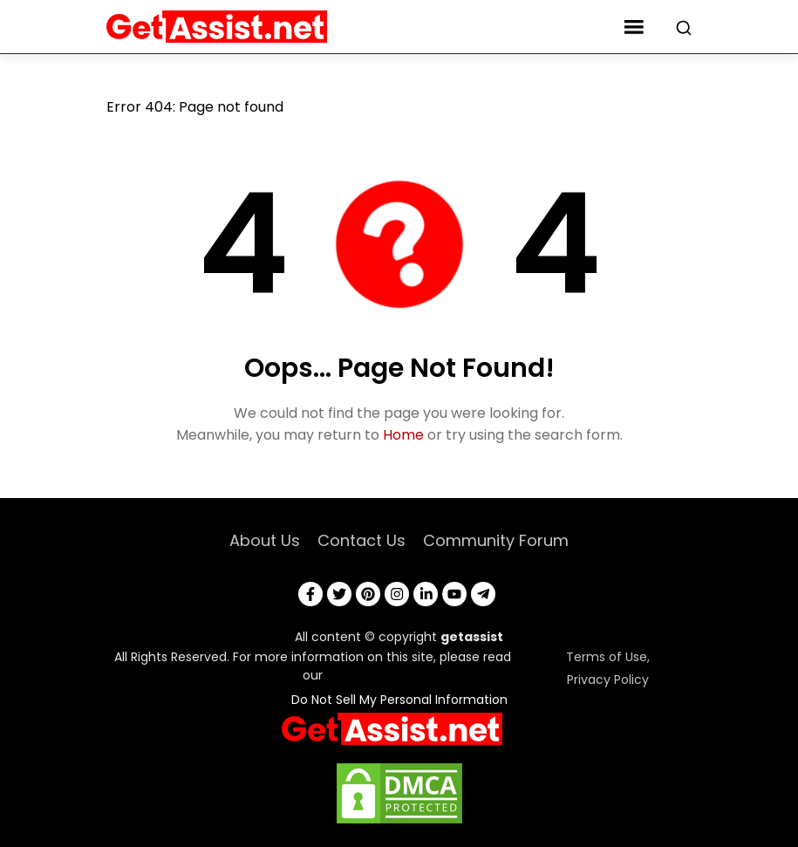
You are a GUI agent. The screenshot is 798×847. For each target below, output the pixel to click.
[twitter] (339, 594)
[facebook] (310, 594)
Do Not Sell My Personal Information (399, 699)
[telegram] (483, 594)
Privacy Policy (608, 679)
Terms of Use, (608, 657)
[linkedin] (425, 594)
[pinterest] (368, 594)
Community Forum (496, 540)
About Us (264, 540)
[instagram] (397, 594)
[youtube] (454, 594)
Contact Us (361, 540)
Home (403, 435)
